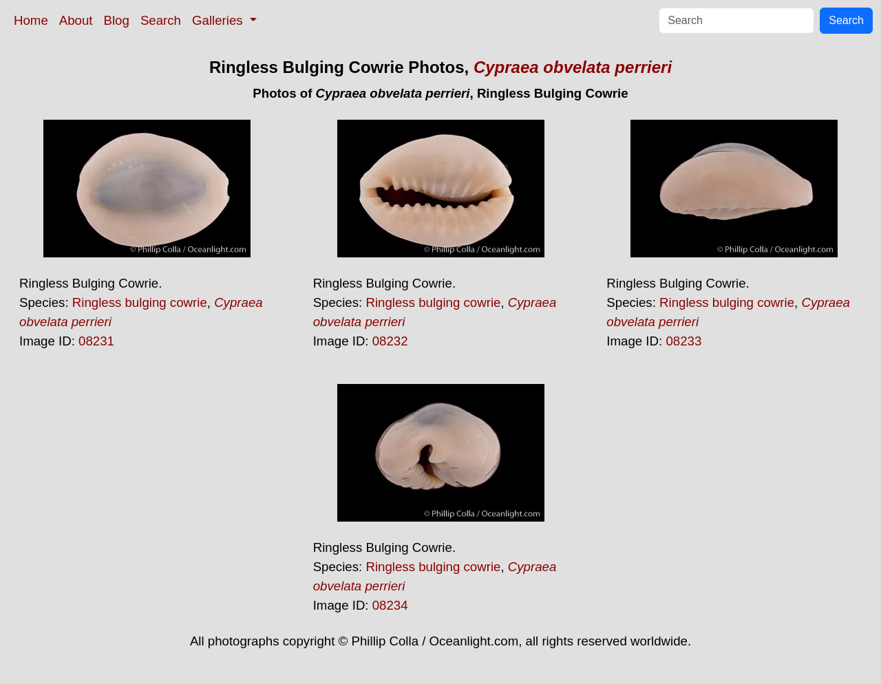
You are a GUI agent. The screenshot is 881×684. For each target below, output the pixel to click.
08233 (683, 341)
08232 (390, 341)
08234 (390, 605)
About (76, 20)
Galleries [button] (219, 20)
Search (160, 20)
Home (31, 20)
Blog (116, 20)
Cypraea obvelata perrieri (573, 67)
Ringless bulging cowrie (139, 302)
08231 (96, 341)
